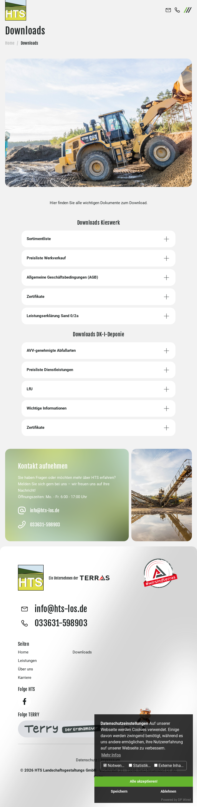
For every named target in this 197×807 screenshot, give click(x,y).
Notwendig (115, 765)
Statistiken (140, 765)
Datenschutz (86, 760)
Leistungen (27, 660)
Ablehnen (168, 791)
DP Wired (184, 800)
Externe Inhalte (169, 765)
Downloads (82, 652)
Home (9, 43)
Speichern (119, 791)
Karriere (24, 677)
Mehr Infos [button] (111, 755)
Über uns (25, 669)
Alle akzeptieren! (143, 781)
